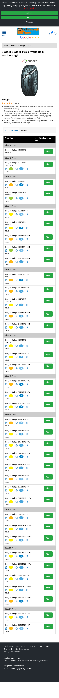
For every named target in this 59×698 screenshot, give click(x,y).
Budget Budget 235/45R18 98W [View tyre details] (17, 442)
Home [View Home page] (6, 45)
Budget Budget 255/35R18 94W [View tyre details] (17, 475)
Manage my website (12, 652)
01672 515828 (18, 665)
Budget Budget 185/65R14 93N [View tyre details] (17, 236)
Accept (29, 13)
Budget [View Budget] (22, 45)
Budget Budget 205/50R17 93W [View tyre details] (17, 392)
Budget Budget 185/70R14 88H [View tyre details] (17, 258)
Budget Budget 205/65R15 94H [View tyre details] (17, 313)
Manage (29, 22)
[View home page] (29, 31)
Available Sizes (11, 130)
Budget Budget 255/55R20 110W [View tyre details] (18, 564)
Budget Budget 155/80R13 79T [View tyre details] (17, 181)
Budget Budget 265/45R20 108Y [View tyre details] (17, 575)
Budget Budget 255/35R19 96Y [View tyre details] (17, 514)
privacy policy (29, 8)
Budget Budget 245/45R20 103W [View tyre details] (18, 553)
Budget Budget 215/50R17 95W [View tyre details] (17, 403)
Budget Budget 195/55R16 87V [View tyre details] (17, 353)
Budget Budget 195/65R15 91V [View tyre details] (17, 288)
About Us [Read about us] (24, 646)
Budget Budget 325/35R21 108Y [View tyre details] (17, 625)
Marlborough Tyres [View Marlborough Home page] (11, 646)
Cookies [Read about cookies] (15, 649)
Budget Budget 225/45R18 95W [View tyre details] (17, 430)
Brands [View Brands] (14, 45)
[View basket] (50, 33)
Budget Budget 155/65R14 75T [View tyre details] (17, 211)
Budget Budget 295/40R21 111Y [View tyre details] (17, 614)
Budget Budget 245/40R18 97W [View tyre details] (17, 453)
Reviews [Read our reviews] (33, 646)
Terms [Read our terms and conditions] (47, 646)
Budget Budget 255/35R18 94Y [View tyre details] (17, 487)
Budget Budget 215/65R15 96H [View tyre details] (17, 324)
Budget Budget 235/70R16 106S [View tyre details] (17, 365)
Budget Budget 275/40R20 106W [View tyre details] (18, 586)
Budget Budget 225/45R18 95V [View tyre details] (17, 419)
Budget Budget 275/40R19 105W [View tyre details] (18, 525)
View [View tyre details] (48, 151)
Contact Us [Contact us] (24, 649)
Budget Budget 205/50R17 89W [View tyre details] (17, 381)
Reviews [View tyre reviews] (24, 130)
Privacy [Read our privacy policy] (40, 646)
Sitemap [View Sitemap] (7, 649)
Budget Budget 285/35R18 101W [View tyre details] (18, 498)
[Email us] (20, 668)
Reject (29, 17)
